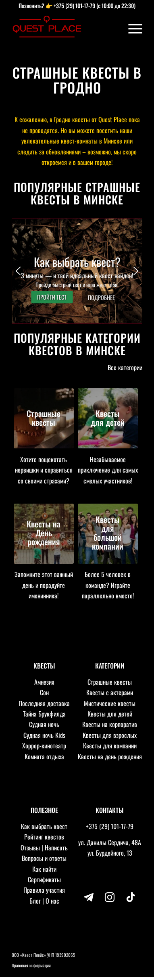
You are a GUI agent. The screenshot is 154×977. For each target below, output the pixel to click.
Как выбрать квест (44, 826)
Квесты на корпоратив (109, 724)
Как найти (44, 869)
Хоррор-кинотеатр (44, 745)
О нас (52, 901)
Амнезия (44, 682)
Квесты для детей (109, 714)
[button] (77, 271)
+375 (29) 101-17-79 (74, 5)
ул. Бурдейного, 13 (109, 853)
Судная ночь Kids (44, 735)
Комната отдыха (44, 756)
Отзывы (30, 847)
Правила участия (44, 890)
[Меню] (131, 28)
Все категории (125, 367)
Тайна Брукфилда (44, 714)
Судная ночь (44, 724)
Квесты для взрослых (110, 735)
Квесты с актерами (109, 692)
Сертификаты (44, 879)
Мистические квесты (109, 703)
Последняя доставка (44, 703)
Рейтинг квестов (44, 837)
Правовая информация (31, 965)
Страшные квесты (109, 682)
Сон (44, 692)
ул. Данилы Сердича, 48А (109, 842)
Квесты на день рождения (110, 756)
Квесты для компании (110, 745)
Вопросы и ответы (44, 858)
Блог (35, 901)
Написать (56, 847)
